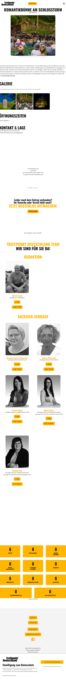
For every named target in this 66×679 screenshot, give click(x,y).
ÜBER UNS (33, 618)
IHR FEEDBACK (33, 629)
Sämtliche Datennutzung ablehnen (52, 666)
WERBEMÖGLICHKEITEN (33, 634)
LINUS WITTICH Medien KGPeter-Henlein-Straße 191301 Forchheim (33, 650)
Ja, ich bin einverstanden (52, 662)
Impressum (13, 675)
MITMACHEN (32, 3)
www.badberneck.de (8, 76)
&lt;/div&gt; (33, 383)
